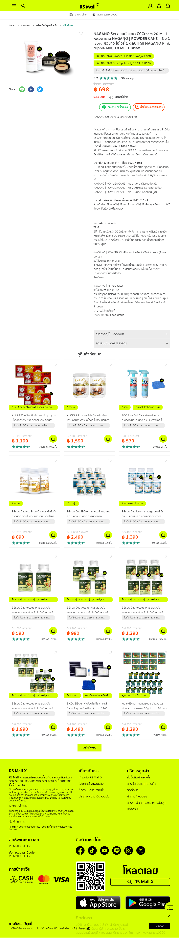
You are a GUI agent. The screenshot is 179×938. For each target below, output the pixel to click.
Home (12, 25)
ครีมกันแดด (68, 25)
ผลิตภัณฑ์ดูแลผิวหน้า (46, 25)
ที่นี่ (88, 928)
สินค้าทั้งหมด (89, 748)
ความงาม (25, 25)
